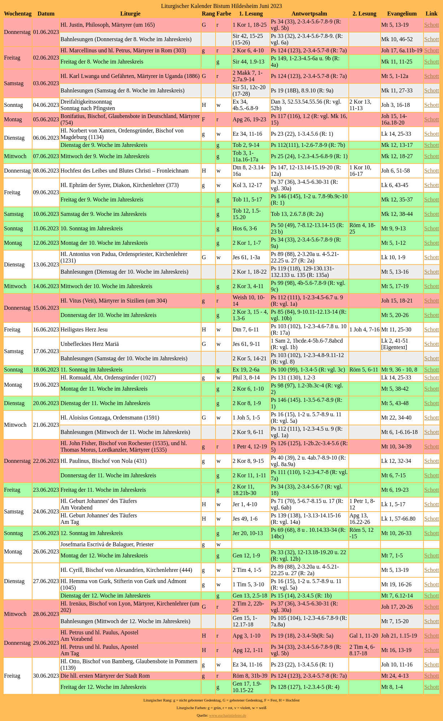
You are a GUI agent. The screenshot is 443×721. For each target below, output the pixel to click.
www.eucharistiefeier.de (227, 715)
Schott (431, 25)
